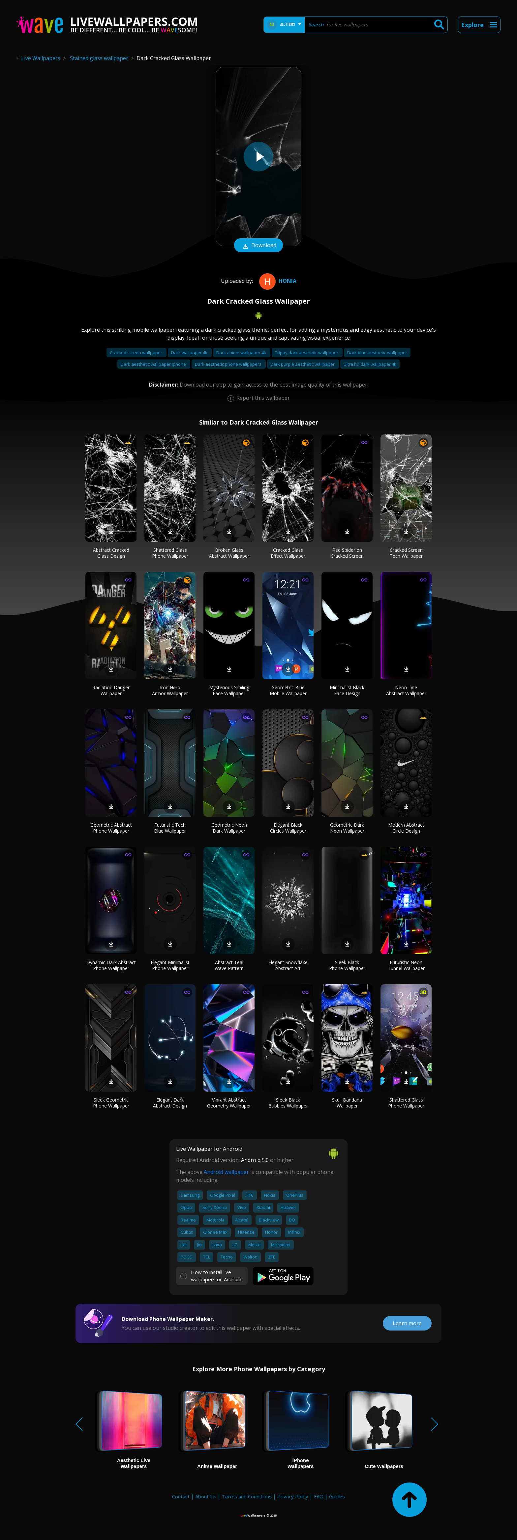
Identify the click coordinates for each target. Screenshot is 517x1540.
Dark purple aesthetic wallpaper (303, 364)
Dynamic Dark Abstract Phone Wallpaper (111, 965)
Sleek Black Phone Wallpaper (347, 965)
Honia (277, 280)
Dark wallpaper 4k (189, 353)
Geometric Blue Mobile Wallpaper (288, 690)
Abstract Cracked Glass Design (111, 553)
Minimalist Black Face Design (347, 690)
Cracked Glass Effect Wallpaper (288, 553)
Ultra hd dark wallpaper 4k (370, 364)
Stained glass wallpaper (99, 58)
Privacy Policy (292, 1496)
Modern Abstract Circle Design (406, 828)
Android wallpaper (226, 1172)
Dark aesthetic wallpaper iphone (154, 364)
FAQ (318, 1496)
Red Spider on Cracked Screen (347, 553)
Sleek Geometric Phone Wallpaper (111, 1103)
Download (258, 246)
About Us (205, 1496)
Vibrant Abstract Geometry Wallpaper (229, 1103)
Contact (181, 1496)
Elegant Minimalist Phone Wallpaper (170, 965)
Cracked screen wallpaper (136, 353)
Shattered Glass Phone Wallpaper (170, 553)
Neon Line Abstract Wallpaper (406, 690)
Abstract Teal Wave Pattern (229, 965)
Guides (337, 1496)
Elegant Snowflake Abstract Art (288, 965)
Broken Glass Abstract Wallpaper (229, 553)
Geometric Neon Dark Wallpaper (229, 828)
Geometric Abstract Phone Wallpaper (111, 828)
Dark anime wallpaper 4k (241, 353)
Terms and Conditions (247, 1496)
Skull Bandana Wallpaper (347, 1103)
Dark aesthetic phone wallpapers (228, 364)
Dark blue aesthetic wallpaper (377, 353)
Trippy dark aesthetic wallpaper (307, 353)
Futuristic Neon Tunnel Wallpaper (406, 965)
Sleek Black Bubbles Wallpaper (288, 1103)
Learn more (407, 1323)
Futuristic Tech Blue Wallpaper (170, 828)
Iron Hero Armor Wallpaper (170, 690)
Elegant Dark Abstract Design (170, 1103)
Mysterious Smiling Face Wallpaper (229, 690)
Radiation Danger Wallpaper (111, 690)
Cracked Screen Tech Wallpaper (406, 553)
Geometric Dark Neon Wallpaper (347, 828)
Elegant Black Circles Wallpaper (288, 828)
